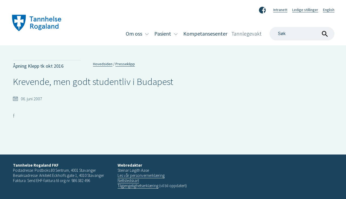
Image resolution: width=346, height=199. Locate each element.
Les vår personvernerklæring (141, 175)
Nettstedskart (128, 180)
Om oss (134, 33)
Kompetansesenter (205, 33)
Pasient (162, 33)
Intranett (280, 9)
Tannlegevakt (246, 33)
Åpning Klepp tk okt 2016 (38, 66)
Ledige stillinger (305, 9)
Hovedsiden (102, 63)
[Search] (302, 33)
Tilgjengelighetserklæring (138, 185)
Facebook (262, 9)
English (328, 9)
